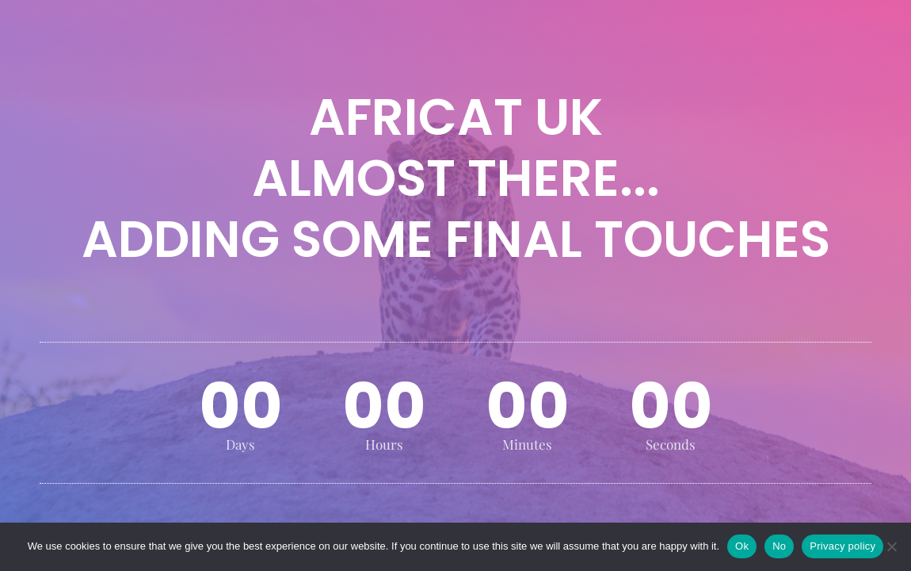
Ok (742, 546)
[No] (891, 546)
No (779, 546)
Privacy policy (842, 546)
